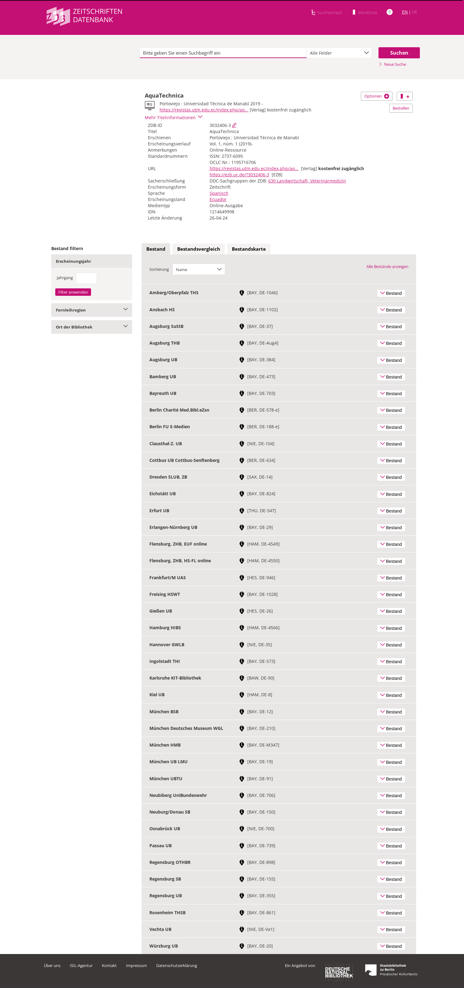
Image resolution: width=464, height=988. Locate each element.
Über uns (52, 965)
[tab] (156, 249)
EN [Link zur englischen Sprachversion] (405, 12)
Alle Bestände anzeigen (387, 266)
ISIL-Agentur (81, 965)
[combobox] (339, 52)
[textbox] (223, 52)
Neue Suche (392, 64)
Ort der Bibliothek (92, 327)
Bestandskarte (249, 249)
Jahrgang (65, 277)
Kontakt (109, 965)
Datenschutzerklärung (176, 965)
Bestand (155, 249)
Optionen (376, 96)
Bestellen (401, 108)
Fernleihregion (92, 310)
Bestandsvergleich (198, 249)
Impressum (136, 965)
